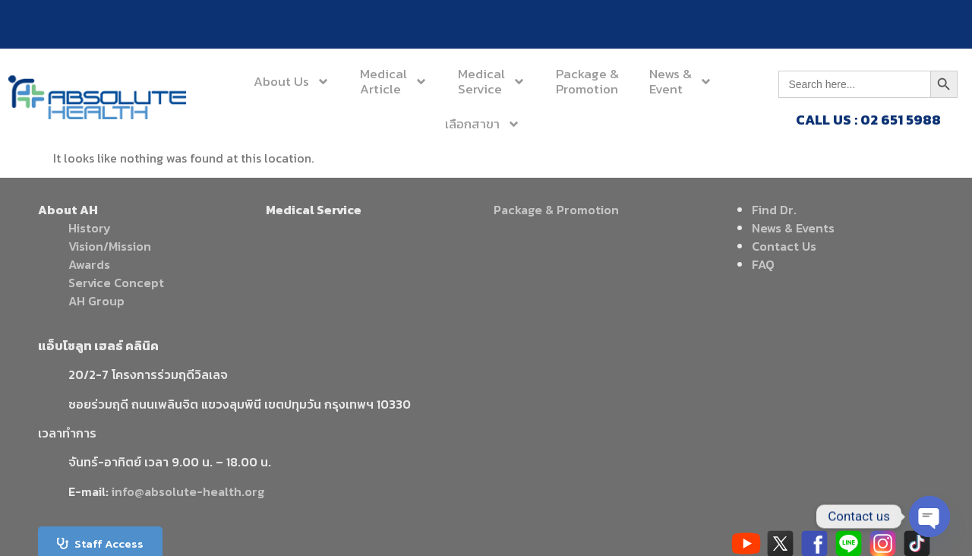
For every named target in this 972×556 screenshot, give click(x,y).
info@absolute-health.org (188, 491)
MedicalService (491, 81)
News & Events (793, 228)
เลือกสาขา (482, 124)
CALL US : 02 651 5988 (868, 119)
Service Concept (116, 282)
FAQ (763, 264)
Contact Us (784, 246)
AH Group (96, 301)
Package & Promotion (556, 210)
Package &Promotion (587, 81)
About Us (292, 82)
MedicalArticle (394, 81)
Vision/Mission (109, 246)
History (89, 228)
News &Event (680, 81)
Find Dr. (774, 210)
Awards (89, 264)
